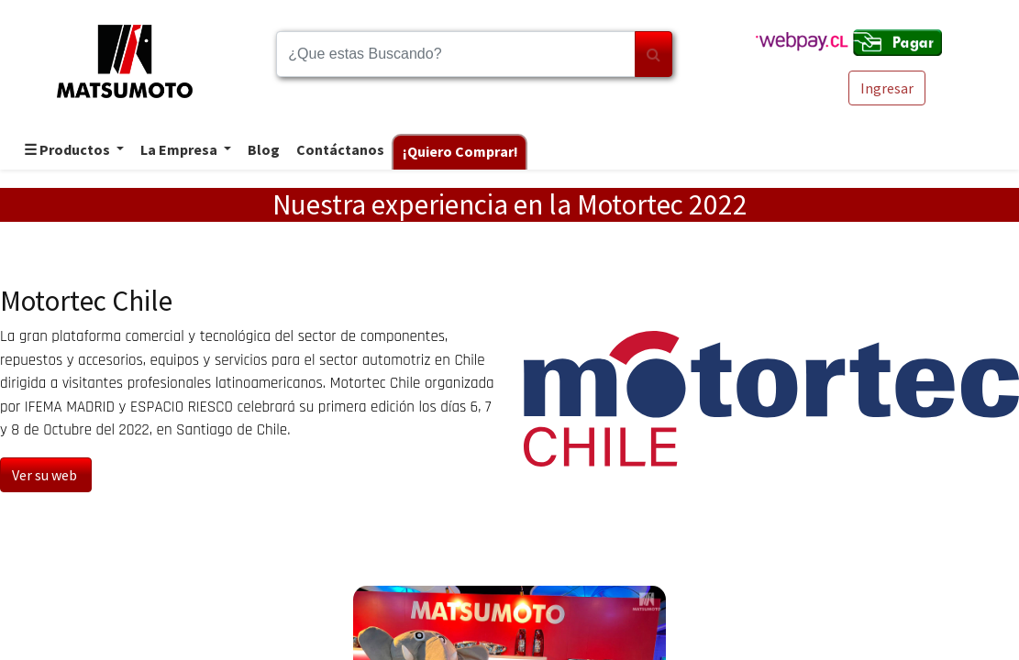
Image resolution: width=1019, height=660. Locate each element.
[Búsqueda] (653, 54)
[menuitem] (262, 151)
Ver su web (46, 475)
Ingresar (887, 88)
